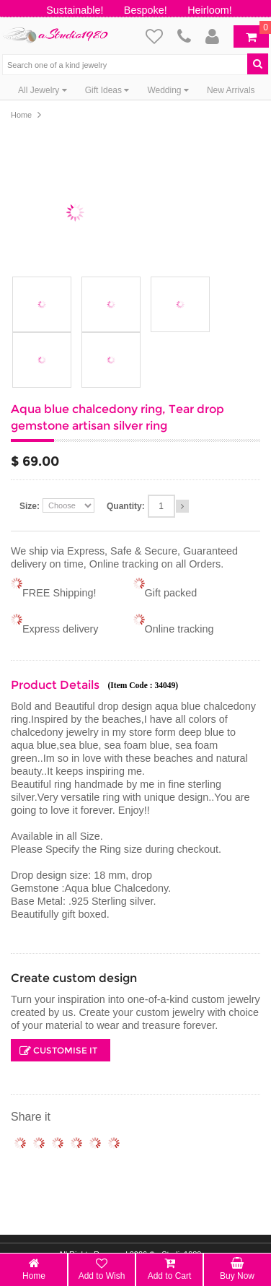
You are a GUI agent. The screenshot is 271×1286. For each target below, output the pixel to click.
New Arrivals (231, 90)
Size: (29, 506)
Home (21, 114)
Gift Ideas (107, 90)
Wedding (167, 90)
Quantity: (126, 506)
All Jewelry (42, 90)
